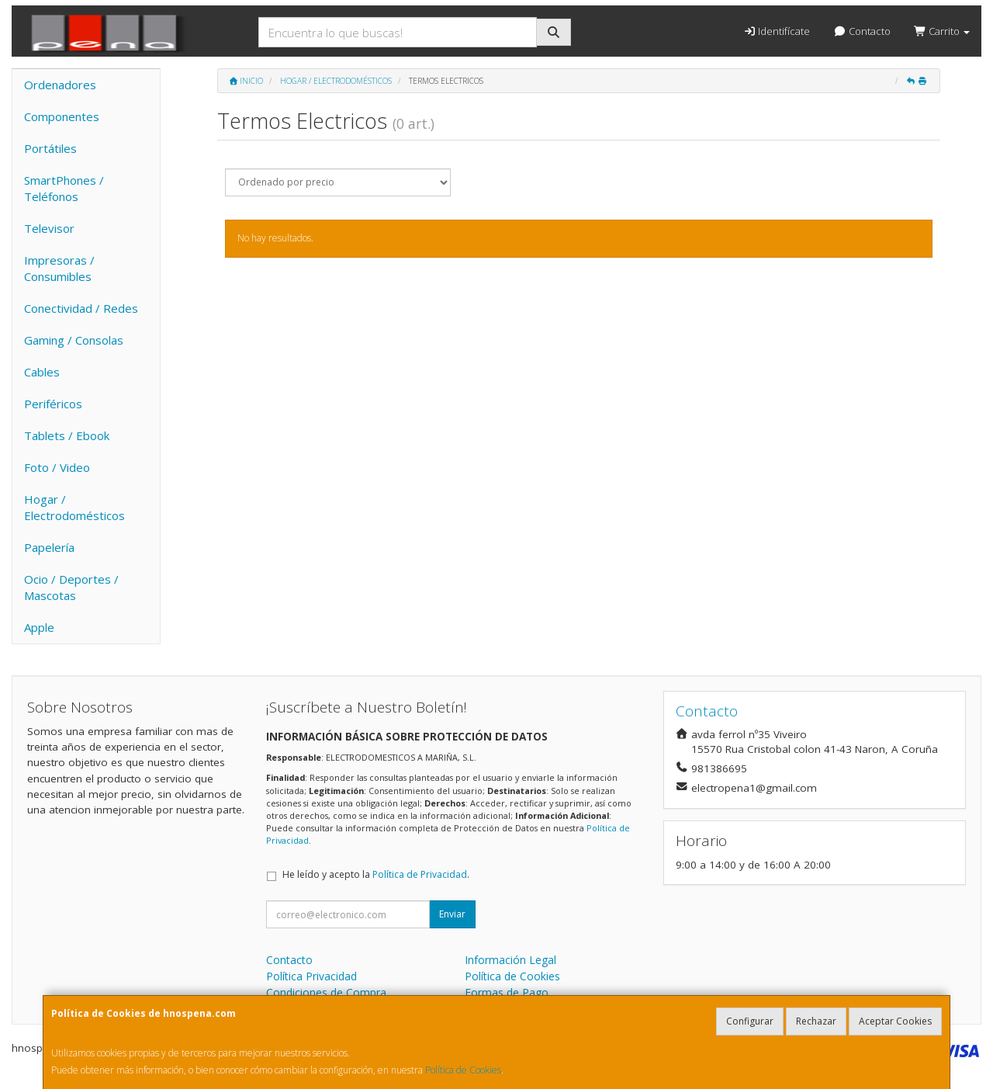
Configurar (749, 1021)
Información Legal (510, 959)
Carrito (942, 31)
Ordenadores (60, 84)
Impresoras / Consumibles (59, 268)
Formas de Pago (506, 992)
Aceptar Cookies (895, 1021)
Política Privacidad (311, 976)
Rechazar (816, 1021)
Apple (39, 627)
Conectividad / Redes (81, 308)
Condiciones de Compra (326, 992)
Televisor (49, 228)
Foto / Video (57, 467)
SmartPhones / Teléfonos (64, 188)
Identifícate (776, 31)
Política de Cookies (463, 1070)
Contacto (861, 31)
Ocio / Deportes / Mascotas (71, 587)
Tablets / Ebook (66, 435)
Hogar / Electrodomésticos (74, 507)
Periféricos (53, 403)
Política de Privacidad (419, 874)
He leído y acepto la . (375, 874)
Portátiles (50, 148)
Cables (42, 372)
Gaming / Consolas (73, 340)
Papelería (49, 547)
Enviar (452, 914)
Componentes (61, 116)
